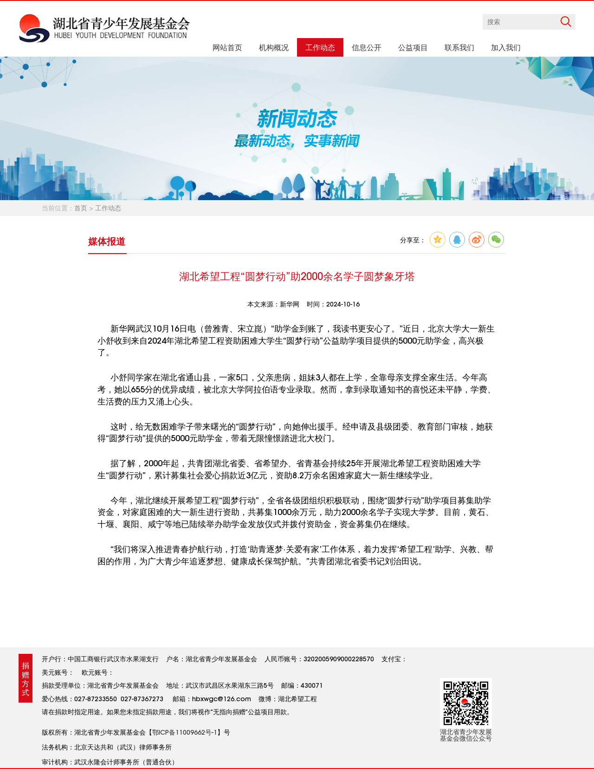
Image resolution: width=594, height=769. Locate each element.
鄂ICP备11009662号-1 (184, 732)
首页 (80, 208)
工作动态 (108, 208)
